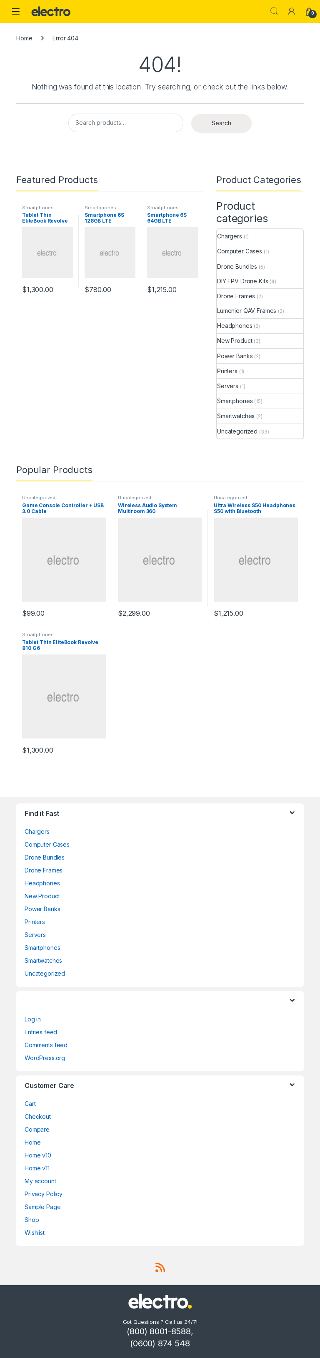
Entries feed (41, 1032)
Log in (33, 1019)
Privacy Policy (43, 1193)
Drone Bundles (237, 266)
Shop (32, 1219)
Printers (227, 370)
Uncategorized (237, 431)
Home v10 (38, 1155)
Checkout (38, 1116)
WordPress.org (45, 1057)
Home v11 (37, 1168)
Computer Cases (239, 251)
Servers (227, 385)
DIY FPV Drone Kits (242, 281)
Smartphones (37, 208)
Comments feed (46, 1044)
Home (24, 38)
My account (40, 1181)
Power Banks (234, 355)
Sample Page (42, 1206)
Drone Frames (236, 296)
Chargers (229, 236)
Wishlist (35, 1232)
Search (274, 11)
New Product (234, 340)
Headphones (234, 325)
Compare (37, 1129)
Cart (30, 1103)
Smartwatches (236, 415)
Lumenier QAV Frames (246, 310)
